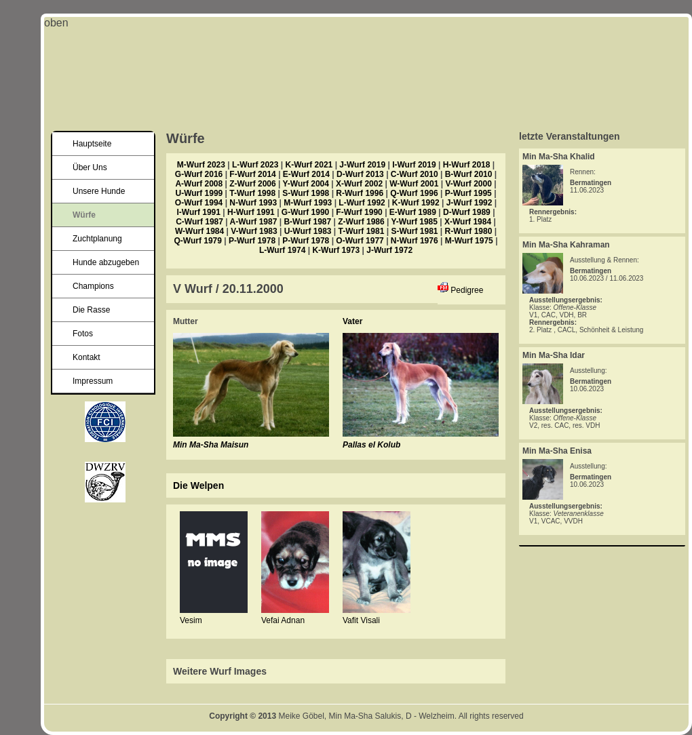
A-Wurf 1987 (253, 221)
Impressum (93, 381)
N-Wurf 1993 (253, 202)
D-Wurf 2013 (360, 174)
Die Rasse (91, 310)
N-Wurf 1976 (414, 240)
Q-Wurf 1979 (197, 240)
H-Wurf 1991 (251, 212)
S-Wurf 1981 (414, 231)
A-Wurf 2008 (199, 183)
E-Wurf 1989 (412, 212)
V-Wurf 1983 (254, 231)
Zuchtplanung (97, 238)
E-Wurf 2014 (306, 174)
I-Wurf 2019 (414, 165)
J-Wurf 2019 (362, 165)
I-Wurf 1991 (198, 212)
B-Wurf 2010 (469, 174)
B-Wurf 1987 (307, 221)
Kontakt (86, 357)
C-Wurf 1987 (199, 221)
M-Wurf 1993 (308, 202)
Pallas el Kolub (371, 445)
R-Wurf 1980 (469, 231)
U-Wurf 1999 (199, 193)
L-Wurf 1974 (282, 250)
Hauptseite (92, 143)
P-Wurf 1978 (252, 240)
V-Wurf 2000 (468, 183)
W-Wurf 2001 (413, 183)
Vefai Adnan (283, 620)
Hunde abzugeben (106, 262)
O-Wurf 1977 (359, 240)
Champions (93, 286)
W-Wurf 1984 (199, 231)
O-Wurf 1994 (199, 202)
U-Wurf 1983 (308, 231)
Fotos (83, 333)
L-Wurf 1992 (362, 202)
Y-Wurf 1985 (414, 221)
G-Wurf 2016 (199, 174)
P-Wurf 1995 (468, 193)
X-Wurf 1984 (467, 221)
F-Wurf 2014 (252, 174)
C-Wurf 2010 (414, 174)
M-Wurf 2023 (201, 165)
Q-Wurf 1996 (414, 193)
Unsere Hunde (99, 191)
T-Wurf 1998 (252, 193)
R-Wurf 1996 (359, 193)
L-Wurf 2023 (255, 165)
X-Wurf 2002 (359, 183)
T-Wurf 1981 (362, 231)
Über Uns (90, 167)
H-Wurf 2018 (467, 165)
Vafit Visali (361, 620)
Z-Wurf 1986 (361, 221)
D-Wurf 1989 (467, 212)
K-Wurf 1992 (416, 202)
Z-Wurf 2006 (252, 183)
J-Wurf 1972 (389, 250)
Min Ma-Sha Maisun (210, 445)
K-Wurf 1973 (336, 250)
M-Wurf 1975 (469, 240)
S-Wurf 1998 (305, 193)
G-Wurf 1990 (305, 212)
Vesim (191, 620)
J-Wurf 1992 (469, 202)
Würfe (84, 215)
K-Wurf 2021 (309, 165)
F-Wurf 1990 (359, 212)
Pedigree (466, 290)
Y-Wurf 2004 (305, 183)
